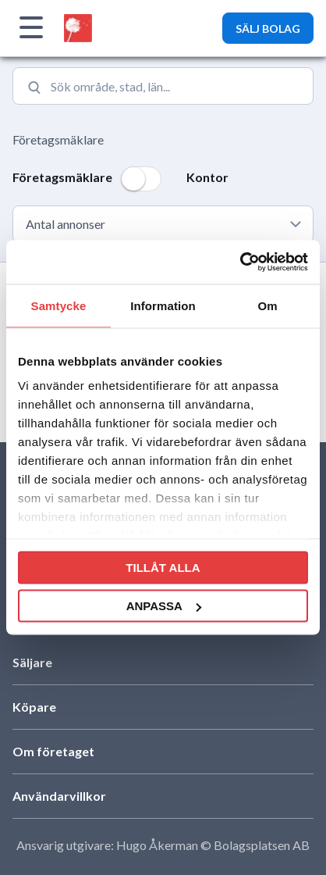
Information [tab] (163, 305)
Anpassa (163, 605)
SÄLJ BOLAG (268, 28)
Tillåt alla (163, 566)
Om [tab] (267, 305)
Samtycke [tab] (59, 305)
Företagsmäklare (58, 139)
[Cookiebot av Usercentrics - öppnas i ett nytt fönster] (240, 262)
